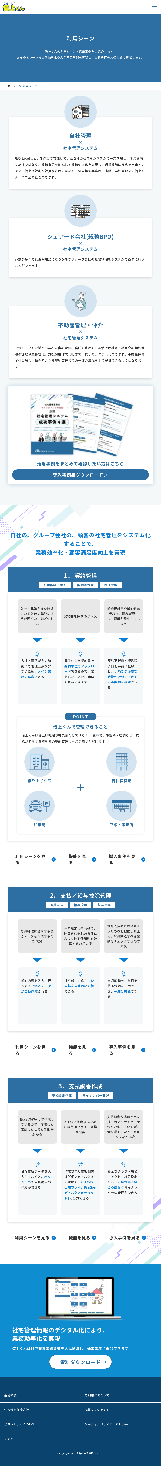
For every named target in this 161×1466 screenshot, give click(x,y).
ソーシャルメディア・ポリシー (106, 1424)
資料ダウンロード (80, 1362)
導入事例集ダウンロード (80, 474)
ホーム (12, 86)
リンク (9, 1438)
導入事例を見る (122, 859)
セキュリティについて (19, 1424)
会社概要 (10, 1395)
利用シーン (30, 86)
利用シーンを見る (30, 859)
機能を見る (77, 859)
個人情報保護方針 (16, 1410)
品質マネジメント (97, 1410)
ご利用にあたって (97, 1395)
